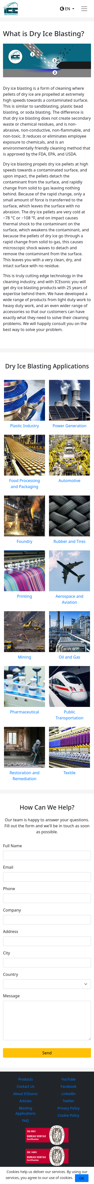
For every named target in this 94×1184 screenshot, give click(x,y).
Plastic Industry (24, 425)
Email (8, 867)
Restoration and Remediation (25, 775)
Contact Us (25, 1086)
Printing (24, 596)
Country (10, 974)
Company (12, 910)
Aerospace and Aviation (69, 599)
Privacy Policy (69, 1108)
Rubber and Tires (70, 541)
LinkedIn (69, 1093)
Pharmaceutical (24, 712)
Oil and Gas (69, 657)
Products (25, 1079)
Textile (70, 772)
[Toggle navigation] (84, 8)
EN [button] (65, 8)
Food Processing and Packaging (24, 483)
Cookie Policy (68, 1115)
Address (10, 931)
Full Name (12, 845)
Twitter (68, 1101)
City (6, 953)
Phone (9, 888)
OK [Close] (81, 1178)
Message (11, 996)
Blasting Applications (26, 1111)
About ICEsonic (25, 1093)
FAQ (25, 1120)
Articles (26, 1101)
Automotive (69, 480)
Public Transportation (69, 715)
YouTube (69, 1079)
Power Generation (69, 425)
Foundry (24, 541)
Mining (24, 657)
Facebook (68, 1086)
